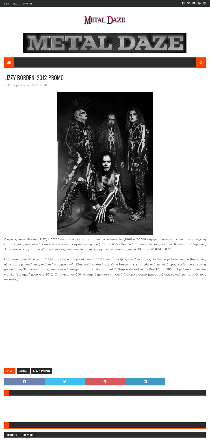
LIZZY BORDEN (41, 371)
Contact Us (27, 3)
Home (6, 3)
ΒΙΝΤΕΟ (23, 371)
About (15, 3)
